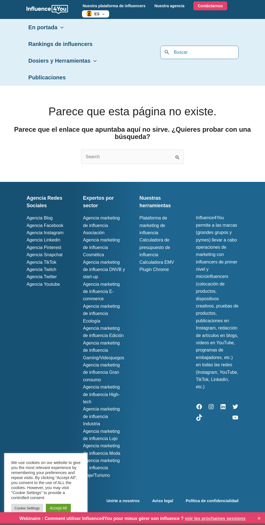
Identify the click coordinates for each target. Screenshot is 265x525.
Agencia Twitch (41, 269)
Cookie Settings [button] (27, 508)
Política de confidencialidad (212, 501)
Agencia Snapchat (44, 254)
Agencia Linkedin (43, 240)
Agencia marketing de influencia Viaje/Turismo (101, 468)
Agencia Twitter (41, 276)
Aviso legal (163, 501)
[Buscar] (167, 52)
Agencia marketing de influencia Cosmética (101, 247)
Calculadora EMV (156, 262)
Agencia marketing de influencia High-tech (101, 394)
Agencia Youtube (43, 284)
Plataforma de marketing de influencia (153, 225)
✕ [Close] (259, 518)
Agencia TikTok (41, 262)
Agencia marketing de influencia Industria (101, 416)
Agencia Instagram (44, 232)
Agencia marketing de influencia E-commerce (101, 291)
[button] (101, 14)
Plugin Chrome (154, 269)
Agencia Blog (39, 218)
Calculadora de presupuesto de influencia (154, 247)
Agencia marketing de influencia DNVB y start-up (104, 269)
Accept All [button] (58, 508)
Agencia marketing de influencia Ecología (101, 313)
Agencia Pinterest (43, 247)
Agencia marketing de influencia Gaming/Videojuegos (103, 350)
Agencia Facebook (44, 225)
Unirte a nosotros (122, 501)
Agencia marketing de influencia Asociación (101, 225)
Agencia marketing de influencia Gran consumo (101, 372)
